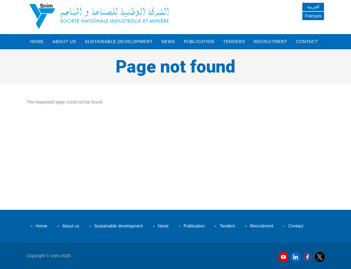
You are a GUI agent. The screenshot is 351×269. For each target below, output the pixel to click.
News (168, 41)
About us (64, 41)
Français (313, 15)
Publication (199, 41)
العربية (313, 6)
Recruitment (270, 41)
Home (37, 41)
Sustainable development (119, 41)
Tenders (234, 41)
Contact (307, 41)
